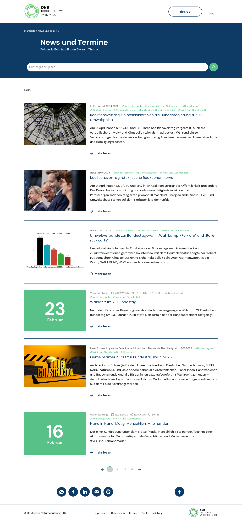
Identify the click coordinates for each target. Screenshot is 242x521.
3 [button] (125, 469)
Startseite (29, 31)
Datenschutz (118, 513)
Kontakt (133, 513)
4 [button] (132, 469)
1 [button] (110, 469)
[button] (103, 469)
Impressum (101, 513)
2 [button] (117, 469)
